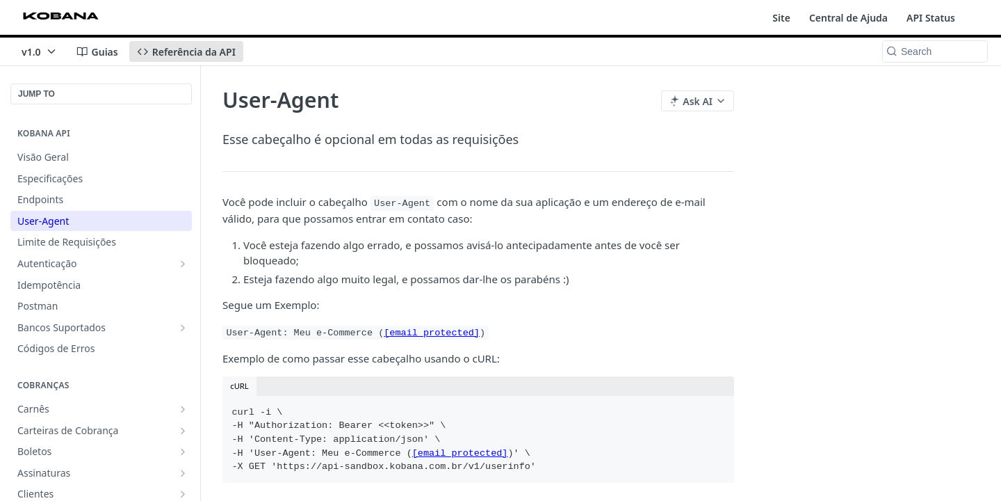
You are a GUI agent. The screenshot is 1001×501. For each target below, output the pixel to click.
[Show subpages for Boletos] (182, 451)
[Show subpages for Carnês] (182, 409)
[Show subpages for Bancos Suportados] (182, 327)
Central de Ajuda (848, 17)
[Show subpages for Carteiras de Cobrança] (182, 430)
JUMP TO (36, 94)
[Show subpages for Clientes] (182, 494)
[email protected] (432, 333)
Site (781, 17)
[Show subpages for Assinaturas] (182, 473)
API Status (930, 17)
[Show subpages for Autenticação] (182, 263)
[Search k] (935, 51)
